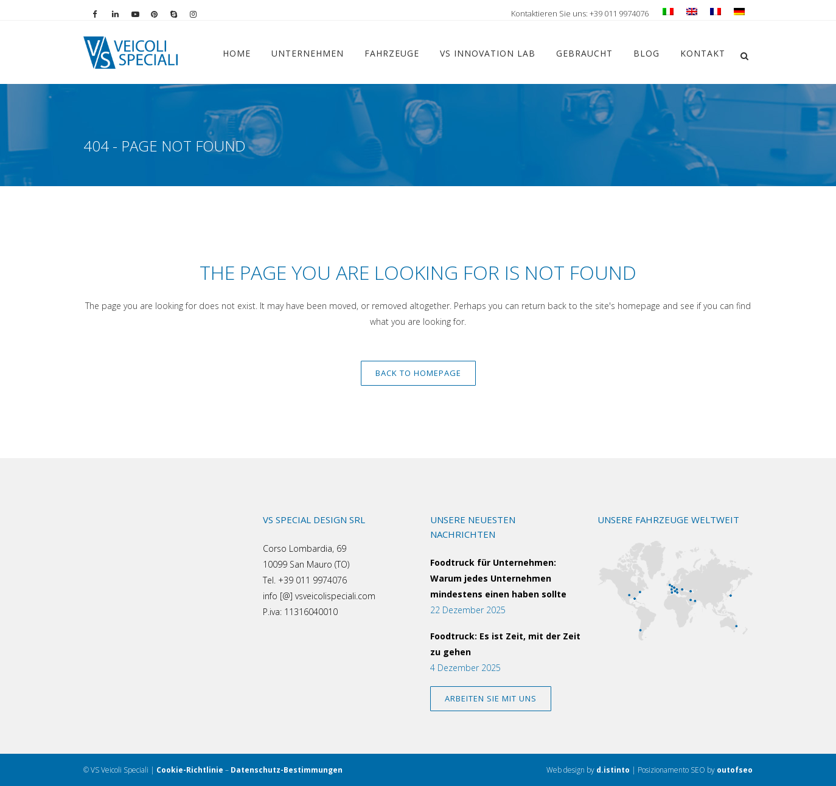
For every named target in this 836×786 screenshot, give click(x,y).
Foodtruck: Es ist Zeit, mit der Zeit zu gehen (505, 644)
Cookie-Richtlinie (189, 770)
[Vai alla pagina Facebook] (102, 13)
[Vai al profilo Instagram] (199, 13)
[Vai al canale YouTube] (141, 13)
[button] (744, 54)
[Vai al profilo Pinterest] (160, 13)
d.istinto (613, 770)
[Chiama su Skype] (180, 13)
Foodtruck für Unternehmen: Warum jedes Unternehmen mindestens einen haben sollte (498, 578)
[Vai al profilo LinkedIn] (121, 13)
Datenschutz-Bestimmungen (287, 770)
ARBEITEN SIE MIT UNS (491, 698)
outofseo (735, 770)
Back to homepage (418, 372)
